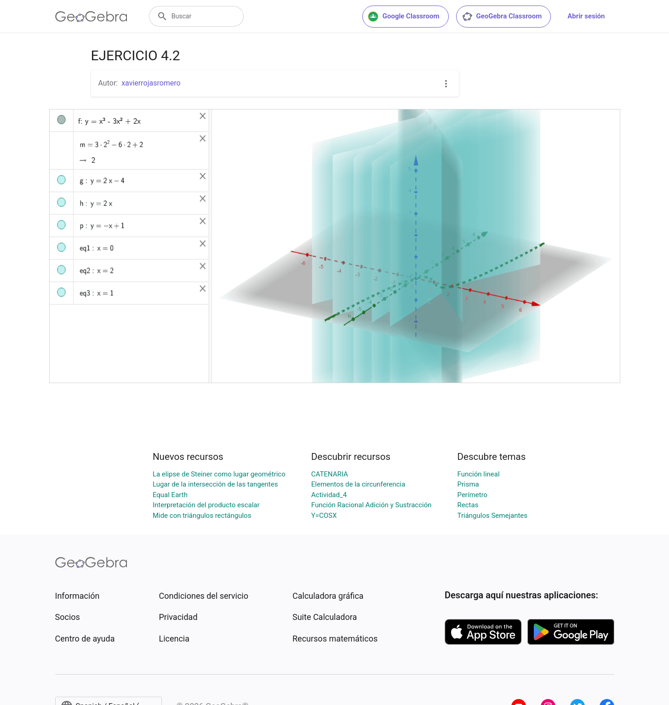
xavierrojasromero (151, 83)
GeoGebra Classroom (502, 16)
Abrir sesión (586, 16)
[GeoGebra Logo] (91, 16)
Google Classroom (404, 16)
